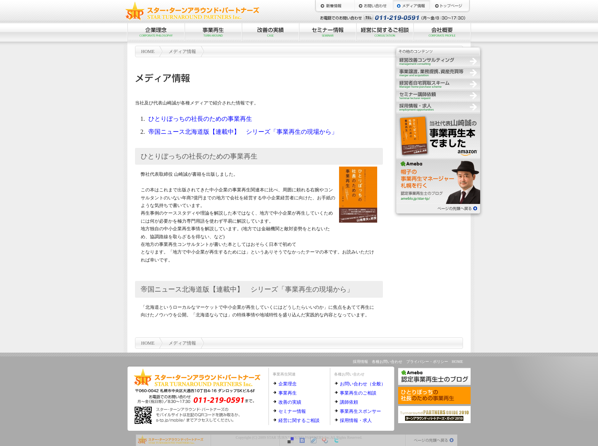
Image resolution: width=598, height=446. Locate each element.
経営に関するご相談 (384, 32)
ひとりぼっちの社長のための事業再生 (200, 119)
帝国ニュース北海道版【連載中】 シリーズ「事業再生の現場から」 (243, 131)
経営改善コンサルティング (438, 61)
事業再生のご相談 (358, 393)
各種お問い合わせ (387, 361)
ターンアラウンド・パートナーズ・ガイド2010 (434, 414)
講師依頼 (349, 402)
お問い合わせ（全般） (363, 384)
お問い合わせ (373, 5)
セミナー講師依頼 (438, 95)
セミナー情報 (327, 32)
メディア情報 (411, 5)
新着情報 (335, 5)
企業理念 (156, 32)
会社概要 (442, 32)
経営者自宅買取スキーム (438, 84)
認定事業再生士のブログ (438, 181)
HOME (450, 5)
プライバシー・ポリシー (427, 361)
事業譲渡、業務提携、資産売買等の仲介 (438, 72)
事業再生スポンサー (360, 411)
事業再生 (213, 32)
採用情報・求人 (356, 420)
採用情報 (438, 106)
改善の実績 (270, 32)
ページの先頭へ (438, 208)
